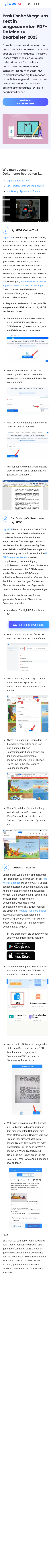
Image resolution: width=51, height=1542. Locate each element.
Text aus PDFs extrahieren (32, 910)
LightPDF (8, 237)
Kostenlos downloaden (31, 624)
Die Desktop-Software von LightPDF (26, 186)
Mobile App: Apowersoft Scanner (24, 191)
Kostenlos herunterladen (25, 102)
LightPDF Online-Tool (18, 180)
